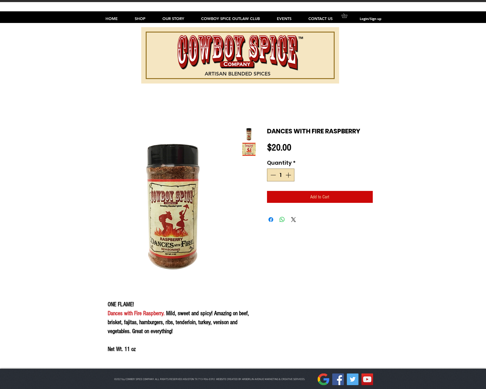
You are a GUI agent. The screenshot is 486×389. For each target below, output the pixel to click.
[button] (346, 15)
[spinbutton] (280, 175)
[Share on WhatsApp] (282, 219)
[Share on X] (293, 219)
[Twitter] (352, 379)
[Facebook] (338, 379)
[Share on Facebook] (270, 219)
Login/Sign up (370, 18)
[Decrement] (272, 175)
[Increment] (289, 175)
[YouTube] (367, 379)
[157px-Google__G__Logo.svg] (323, 379)
